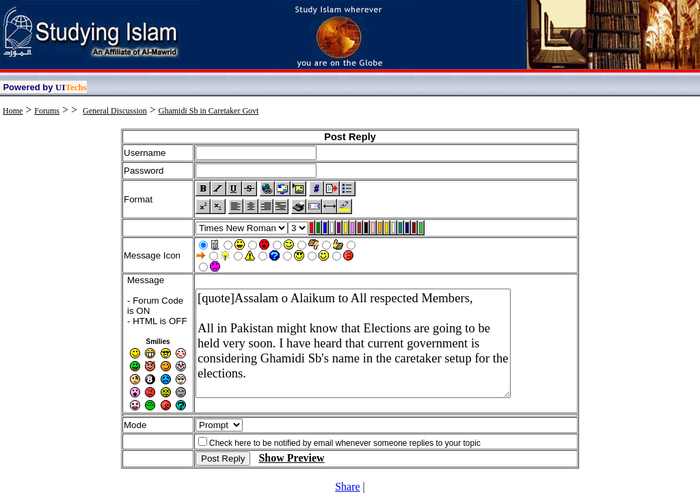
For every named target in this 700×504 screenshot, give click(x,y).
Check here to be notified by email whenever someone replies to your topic (345, 443)
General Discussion (115, 111)
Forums (46, 111)
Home (13, 111)
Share (347, 486)
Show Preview (291, 458)
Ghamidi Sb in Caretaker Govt (209, 111)
